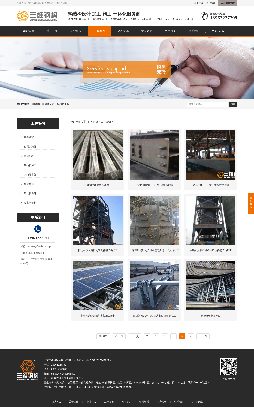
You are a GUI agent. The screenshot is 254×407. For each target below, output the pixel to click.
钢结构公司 (48, 104)
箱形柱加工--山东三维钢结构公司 (211, 185)
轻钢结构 (29, 156)
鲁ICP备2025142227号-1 (100, 360)
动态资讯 (211, 3)
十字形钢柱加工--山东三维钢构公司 (154, 185)
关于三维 (198, 3)
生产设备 (170, 30)
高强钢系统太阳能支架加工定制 (98, 315)
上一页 (135, 336)
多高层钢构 (30, 202)
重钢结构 (29, 137)
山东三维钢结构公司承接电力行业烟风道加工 (154, 250)
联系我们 (194, 30)
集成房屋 (29, 184)
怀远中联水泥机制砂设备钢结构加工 (98, 250)
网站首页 (28, 30)
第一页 (119, 336)
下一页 (203, 336)
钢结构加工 (30, 165)
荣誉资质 (146, 30)
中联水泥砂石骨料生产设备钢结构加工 (211, 250)
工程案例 (99, 30)
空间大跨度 (30, 146)
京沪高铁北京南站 (211, 315)
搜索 (233, 104)
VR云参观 (218, 30)
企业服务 (75, 30)
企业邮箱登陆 (228, 3)
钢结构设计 (30, 193)
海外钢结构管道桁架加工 (97, 185)
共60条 (103, 336)
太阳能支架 (30, 174)
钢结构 (36, 104)
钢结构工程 (63, 104)
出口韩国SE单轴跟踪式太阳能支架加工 (154, 315)
